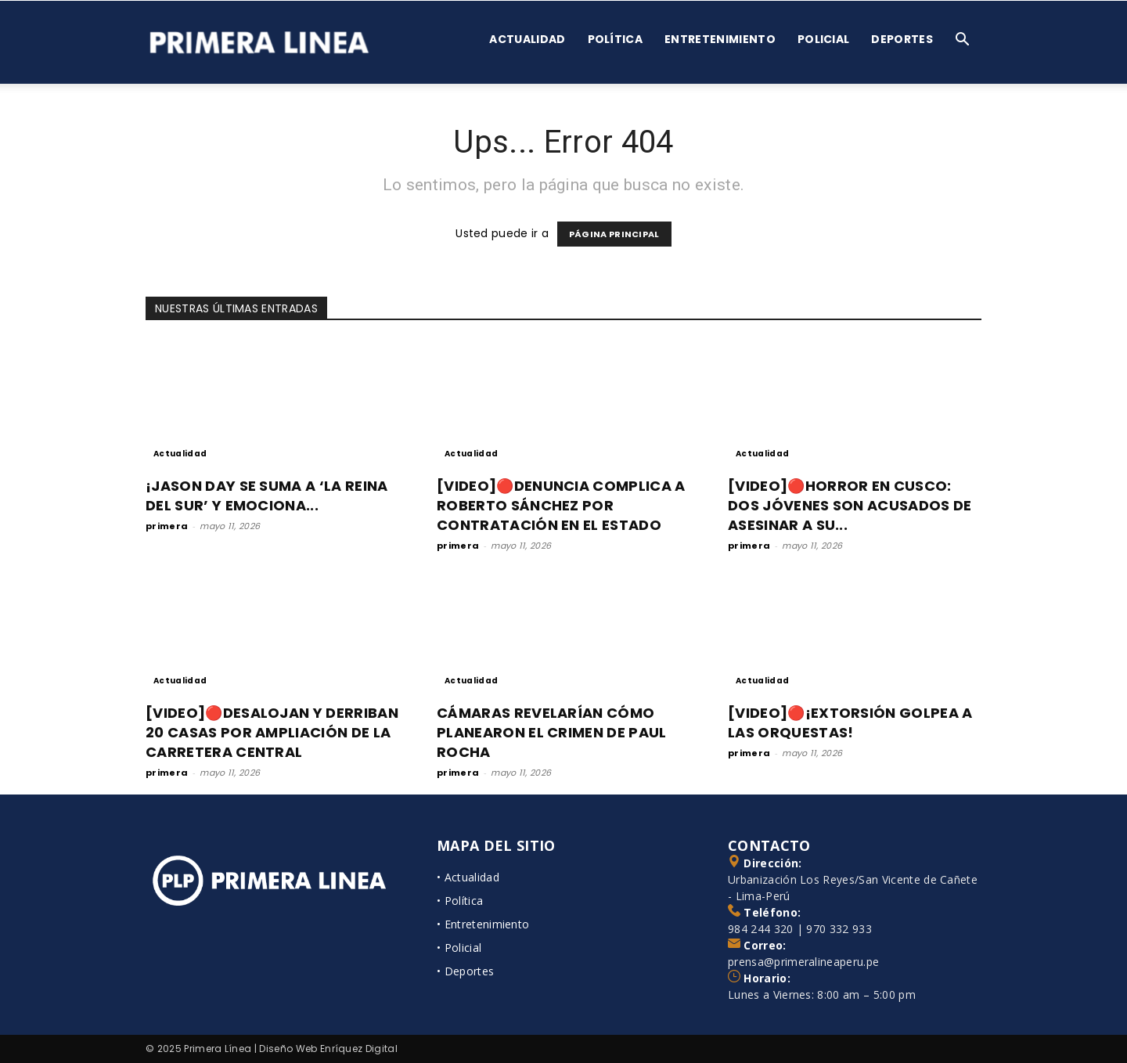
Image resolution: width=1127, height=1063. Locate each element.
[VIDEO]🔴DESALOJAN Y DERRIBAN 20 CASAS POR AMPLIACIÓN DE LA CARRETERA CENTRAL (272, 732)
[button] (962, 41)
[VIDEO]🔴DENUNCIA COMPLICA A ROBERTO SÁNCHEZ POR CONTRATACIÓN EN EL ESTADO (561, 505)
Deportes (902, 39)
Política (615, 39)
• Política (460, 900)
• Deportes (465, 971)
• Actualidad (468, 877)
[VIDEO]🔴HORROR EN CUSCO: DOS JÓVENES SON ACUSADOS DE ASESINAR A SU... (850, 505)
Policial (824, 39)
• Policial (459, 947)
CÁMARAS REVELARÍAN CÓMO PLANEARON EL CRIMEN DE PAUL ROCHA (552, 732)
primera (167, 526)
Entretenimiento (720, 39)
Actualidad (527, 39)
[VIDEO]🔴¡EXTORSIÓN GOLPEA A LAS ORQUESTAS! (850, 722)
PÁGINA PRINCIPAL (614, 234)
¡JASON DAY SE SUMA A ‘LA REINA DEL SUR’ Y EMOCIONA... (267, 495)
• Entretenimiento (483, 924)
